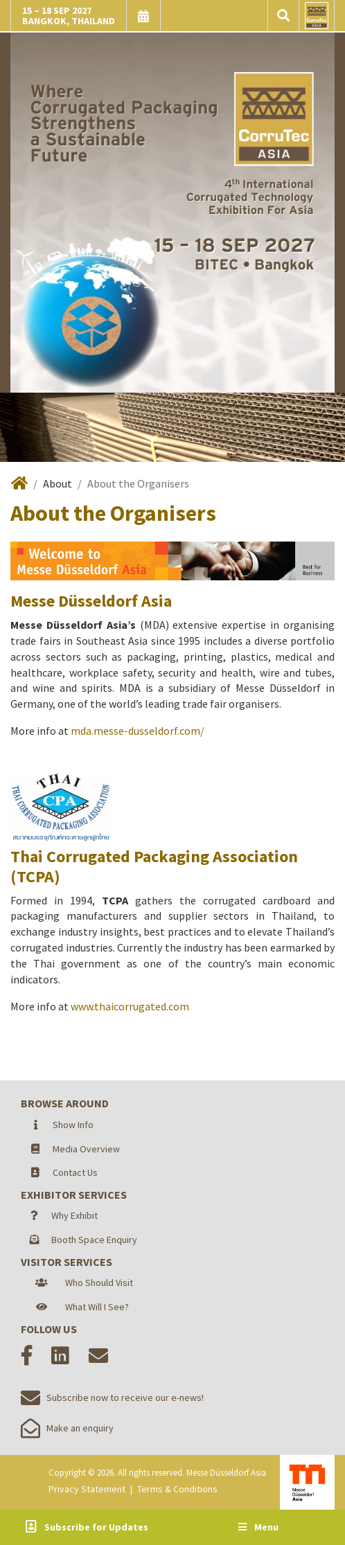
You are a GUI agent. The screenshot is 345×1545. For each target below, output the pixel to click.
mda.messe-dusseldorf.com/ (137, 731)
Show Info (73, 1124)
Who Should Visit (99, 1282)
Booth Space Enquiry (94, 1239)
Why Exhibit (74, 1215)
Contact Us (75, 1172)
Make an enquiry (67, 1428)
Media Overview (86, 1149)
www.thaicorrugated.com (130, 1006)
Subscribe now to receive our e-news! (112, 1397)
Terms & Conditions (177, 1489)
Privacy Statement (86, 1489)
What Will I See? (97, 1307)
